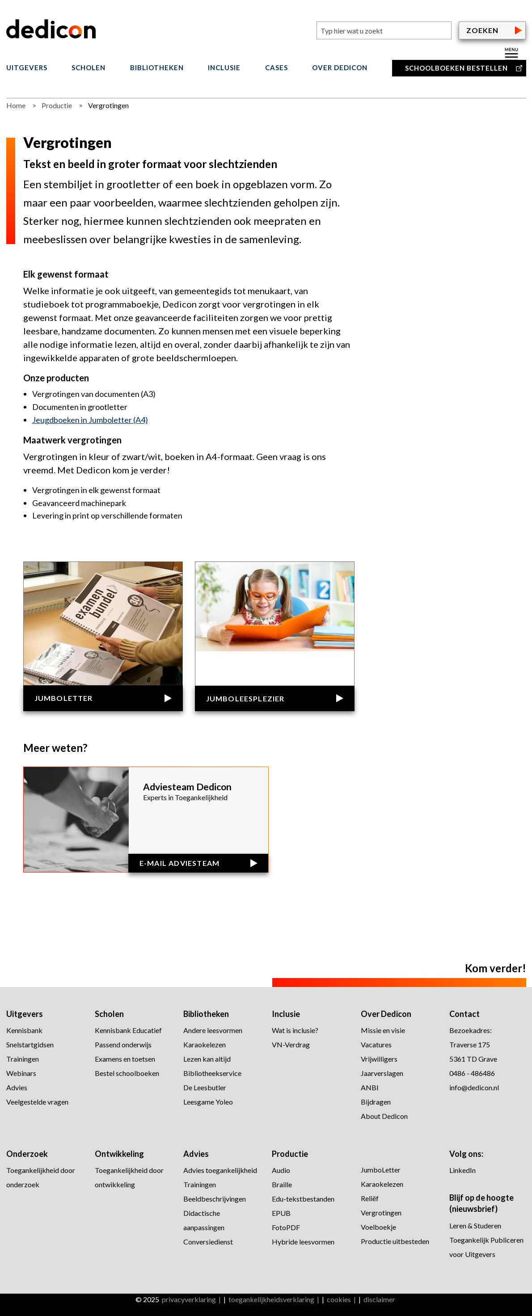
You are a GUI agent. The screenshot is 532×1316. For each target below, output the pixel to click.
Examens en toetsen (125, 1058)
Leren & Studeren (475, 1225)
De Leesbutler (204, 1087)
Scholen (89, 67)
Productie (57, 105)
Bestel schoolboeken (127, 1073)
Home (15, 105)
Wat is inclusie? (295, 1030)
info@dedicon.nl (474, 1087)
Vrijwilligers (379, 1058)
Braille (282, 1184)
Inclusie (224, 67)
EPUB (281, 1213)
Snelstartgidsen (30, 1044)
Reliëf (370, 1198)
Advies (16, 1087)
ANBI (370, 1087)
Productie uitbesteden (395, 1241)
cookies (339, 1299)
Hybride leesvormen (303, 1241)
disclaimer (379, 1299)
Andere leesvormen (212, 1030)
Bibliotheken (157, 67)
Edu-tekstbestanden (303, 1198)
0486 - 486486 (472, 1073)
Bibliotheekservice (212, 1073)
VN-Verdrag (291, 1044)
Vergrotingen (381, 1212)
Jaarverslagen (382, 1073)
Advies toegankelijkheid (220, 1170)
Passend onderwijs (123, 1044)
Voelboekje (378, 1227)
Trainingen (22, 1058)
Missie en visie (383, 1030)
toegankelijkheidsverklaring (271, 1299)
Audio (281, 1170)
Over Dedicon (339, 67)
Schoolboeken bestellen (456, 68)
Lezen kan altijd (207, 1058)
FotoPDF (286, 1227)
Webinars (21, 1073)
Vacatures (376, 1044)
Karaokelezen (204, 1044)
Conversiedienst (208, 1241)
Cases (276, 67)
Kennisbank (24, 1030)
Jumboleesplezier (245, 698)
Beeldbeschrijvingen (214, 1198)
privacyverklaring (189, 1299)
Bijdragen (376, 1101)
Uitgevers (26, 67)
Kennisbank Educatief (128, 1030)
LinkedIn (462, 1170)
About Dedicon (384, 1116)
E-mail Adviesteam (179, 863)
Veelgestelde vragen (37, 1101)
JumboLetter (63, 698)
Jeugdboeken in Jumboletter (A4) (90, 420)
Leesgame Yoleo (208, 1101)
